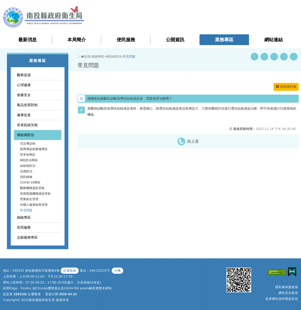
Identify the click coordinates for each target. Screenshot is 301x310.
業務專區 (224, 39)
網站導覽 (229, 5)
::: (221, 5)
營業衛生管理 (29, 199)
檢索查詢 (244, 5)
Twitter (274, 56)
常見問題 (26, 210)
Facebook (254, 56)
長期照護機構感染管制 (35, 193)
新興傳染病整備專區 (34, 149)
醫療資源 (24, 75)
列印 (294, 56)
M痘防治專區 (29, 160)
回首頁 (259, 5)
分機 (117, 270)
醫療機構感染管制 (32, 188)
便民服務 (126, 39)
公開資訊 (175, 39)
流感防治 (26, 171)
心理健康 (24, 85)
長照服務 (24, 227)
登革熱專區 (27, 154)
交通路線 (69, 270)
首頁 (85, 56)
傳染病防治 (25, 135)
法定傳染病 (27, 143)
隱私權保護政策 (286, 287)
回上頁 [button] (193, 141)
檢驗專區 (24, 217)
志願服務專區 (27, 237)
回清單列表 (286, 86)
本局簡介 (76, 39)
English (272, 5)
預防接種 (26, 177)
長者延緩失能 (27, 125)
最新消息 (27, 39)
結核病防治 (27, 165)
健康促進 (24, 115)
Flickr (284, 56)
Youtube (264, 56)
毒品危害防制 (27, 105)
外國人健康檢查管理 (34, 204)
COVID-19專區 (30, 182)
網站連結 (273, 39)
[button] (282, 5)
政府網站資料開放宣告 (281, 298)
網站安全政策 (288, 292)
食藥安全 (24, 95)
